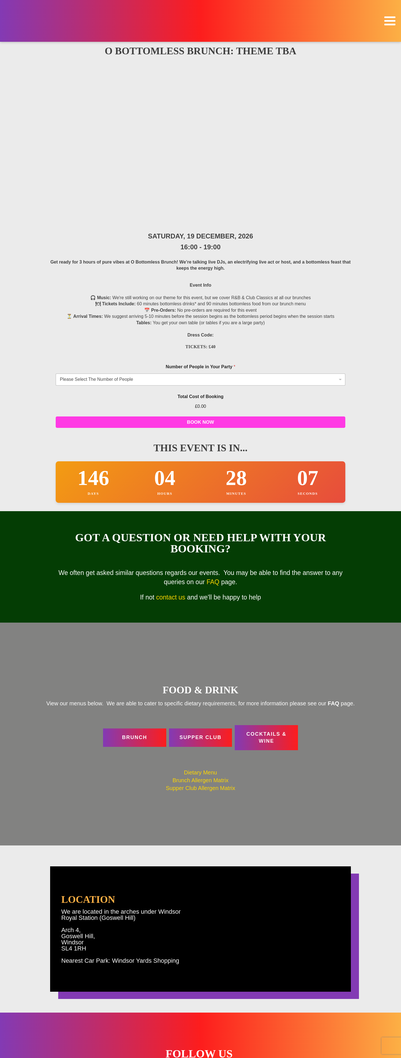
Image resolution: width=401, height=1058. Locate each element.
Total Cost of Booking (200, 229)
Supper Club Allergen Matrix (200, 621)
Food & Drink (327, 1002)
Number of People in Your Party (200, 199)
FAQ (213, 414)
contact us (170, 430)
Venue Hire (329, 1026)
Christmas (330, 994)
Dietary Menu (200, 605)
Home (334, 979)
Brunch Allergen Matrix (200, 613)
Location (331, 1010)
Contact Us (170, 1024)
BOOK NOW (200, 255)
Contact (332, 1033)
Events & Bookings (321, 987)
